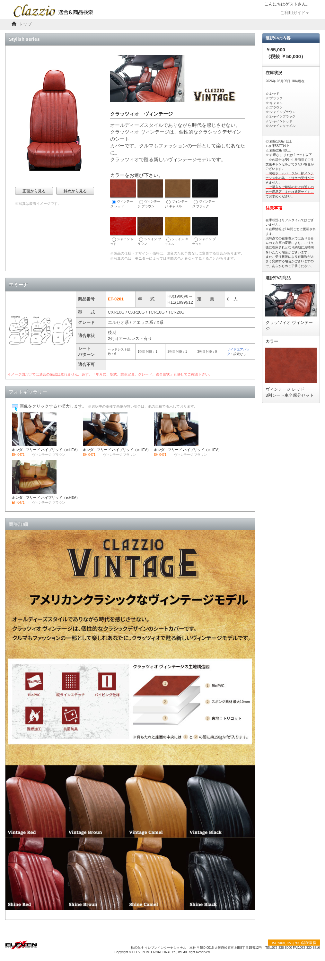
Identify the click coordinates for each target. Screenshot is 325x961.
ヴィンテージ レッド (123, 193)
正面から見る (34, 191)
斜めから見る (75, 191)
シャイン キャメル (177, 231)
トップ (25, 24)
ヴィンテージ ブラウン (150, 193)
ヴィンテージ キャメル (177, 193)
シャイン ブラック (205, 231)
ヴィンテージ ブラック (205, 193)
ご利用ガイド (294, 13)
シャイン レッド (123, 231)
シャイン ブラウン (150, 231)
